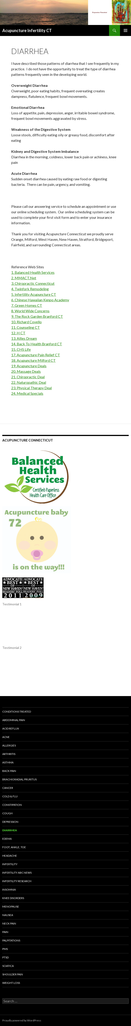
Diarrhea (9, 830)
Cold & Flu (10, 796)
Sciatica (8, 966)
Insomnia (9, 889)
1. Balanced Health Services (33, 272)
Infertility (9, 864)
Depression (10, 821)
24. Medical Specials (27, 393)
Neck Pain (9, 923)
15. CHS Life (21, 349)
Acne (6, 737)
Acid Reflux (10, 728)
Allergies (9, 745)
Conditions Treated (16, 711)
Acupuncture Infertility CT (27, 30)
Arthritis (8, 754)
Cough (7, 813)
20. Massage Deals (26, 371)
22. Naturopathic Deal (28, 382)
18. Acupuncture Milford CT (33, 360)
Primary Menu (125, 30)
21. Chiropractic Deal (28, 377)
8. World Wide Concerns (30, 311)
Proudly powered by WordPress (21, 1020)
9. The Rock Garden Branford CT (37, 316)
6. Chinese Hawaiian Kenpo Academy (40, 300)
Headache (9, 855)
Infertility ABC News (17, 872)
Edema (7, 838)
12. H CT (18, 333)
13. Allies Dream (24, 338)
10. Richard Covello (26, 322)
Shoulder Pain (12, 974)
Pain (5, 932)
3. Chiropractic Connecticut (33, 283)
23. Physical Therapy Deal (31, 388)
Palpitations (11, 940)
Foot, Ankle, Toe (14, 847)
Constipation (12, 805)
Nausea (7, 915)
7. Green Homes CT (26, 305)
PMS (5, 949)
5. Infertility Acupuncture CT (33, 294)
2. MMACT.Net (23, 278)
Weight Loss (11, 983)
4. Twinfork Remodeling (30, 289)
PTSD (5, 957)
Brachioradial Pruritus (19, 779)
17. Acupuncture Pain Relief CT (35, 355)
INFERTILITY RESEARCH (16, 881)
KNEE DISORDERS (13, 898)
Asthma (8, 762)
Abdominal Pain (13, 720)
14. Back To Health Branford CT (36, 344)
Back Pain (9, 771)
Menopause (10, 906)
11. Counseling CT (25, 327)
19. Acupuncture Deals (28, 366)
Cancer (7, 788)
